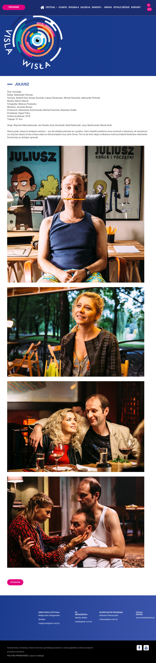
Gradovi (97, 7)
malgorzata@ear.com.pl (48, 623)
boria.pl (40, 656)
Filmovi (63, 7)
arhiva (108, 7)
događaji (74, 7)
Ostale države (121, 7)
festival (51, 7)
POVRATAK (15, 582)
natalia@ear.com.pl (83, 621)
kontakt (136, 7)
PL (149, 5)
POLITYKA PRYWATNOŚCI (17, 656)
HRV (149, 9)
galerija (85, 7)
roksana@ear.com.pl (108, 619)
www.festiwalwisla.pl (145, 617)
